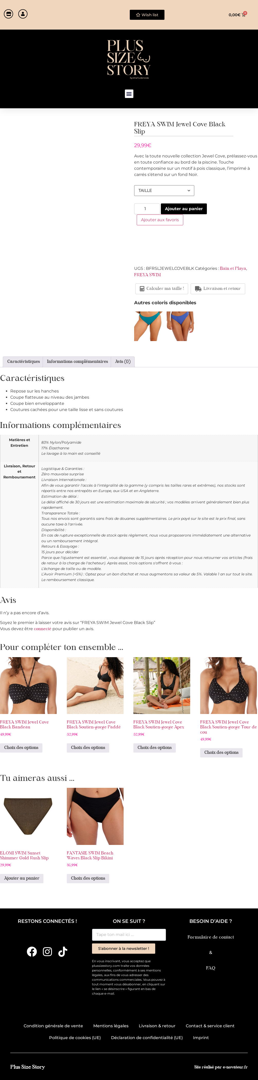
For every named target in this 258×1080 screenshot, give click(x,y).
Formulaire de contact (211, 937)
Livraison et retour (218, 288)
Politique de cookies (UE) (75, 1037)
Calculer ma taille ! (162, 288)
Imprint (201, 1037)
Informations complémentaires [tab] (77, 362)
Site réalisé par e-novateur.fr (221, 1067)
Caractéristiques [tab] (23, 362)
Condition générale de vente (53, 1025)
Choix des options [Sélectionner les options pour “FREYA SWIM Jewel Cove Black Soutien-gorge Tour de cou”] (221, 753)
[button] (129, 94)
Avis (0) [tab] (122, 362)
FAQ (210, 968)
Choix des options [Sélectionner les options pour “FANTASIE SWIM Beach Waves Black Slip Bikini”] (88, 879)
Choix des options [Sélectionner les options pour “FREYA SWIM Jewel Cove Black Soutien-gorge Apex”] (154, 748)
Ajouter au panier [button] (21, 879)
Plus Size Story (27, 1067)
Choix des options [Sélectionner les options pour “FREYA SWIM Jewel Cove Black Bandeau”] (21, 748)
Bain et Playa (233, 268)
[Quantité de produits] (147, 208)
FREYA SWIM (147, 275)
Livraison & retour (157, 1025)
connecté (42, 629)
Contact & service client (210, 1025)
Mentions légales (110, 1025)
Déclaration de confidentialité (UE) (147, 1037)
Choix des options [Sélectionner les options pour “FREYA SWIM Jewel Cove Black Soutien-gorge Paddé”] (88, 748)
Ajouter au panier (184, 208)
